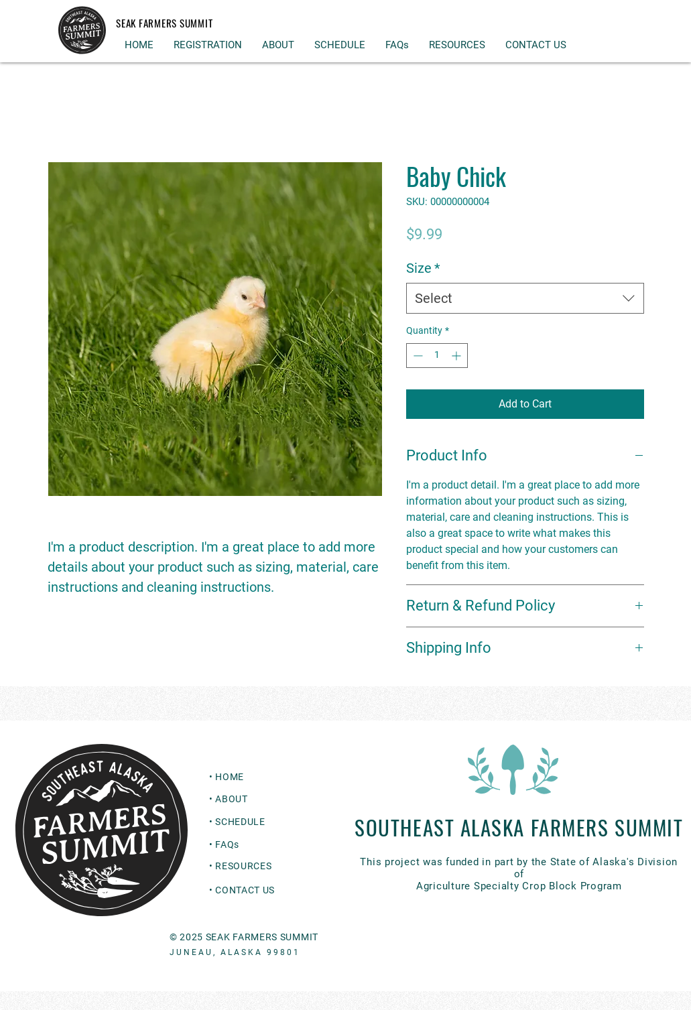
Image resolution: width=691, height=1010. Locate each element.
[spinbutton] (437, 355)
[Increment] (457, 355)
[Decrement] (416, 355)
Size (423, 268)
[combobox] (525, 298)
